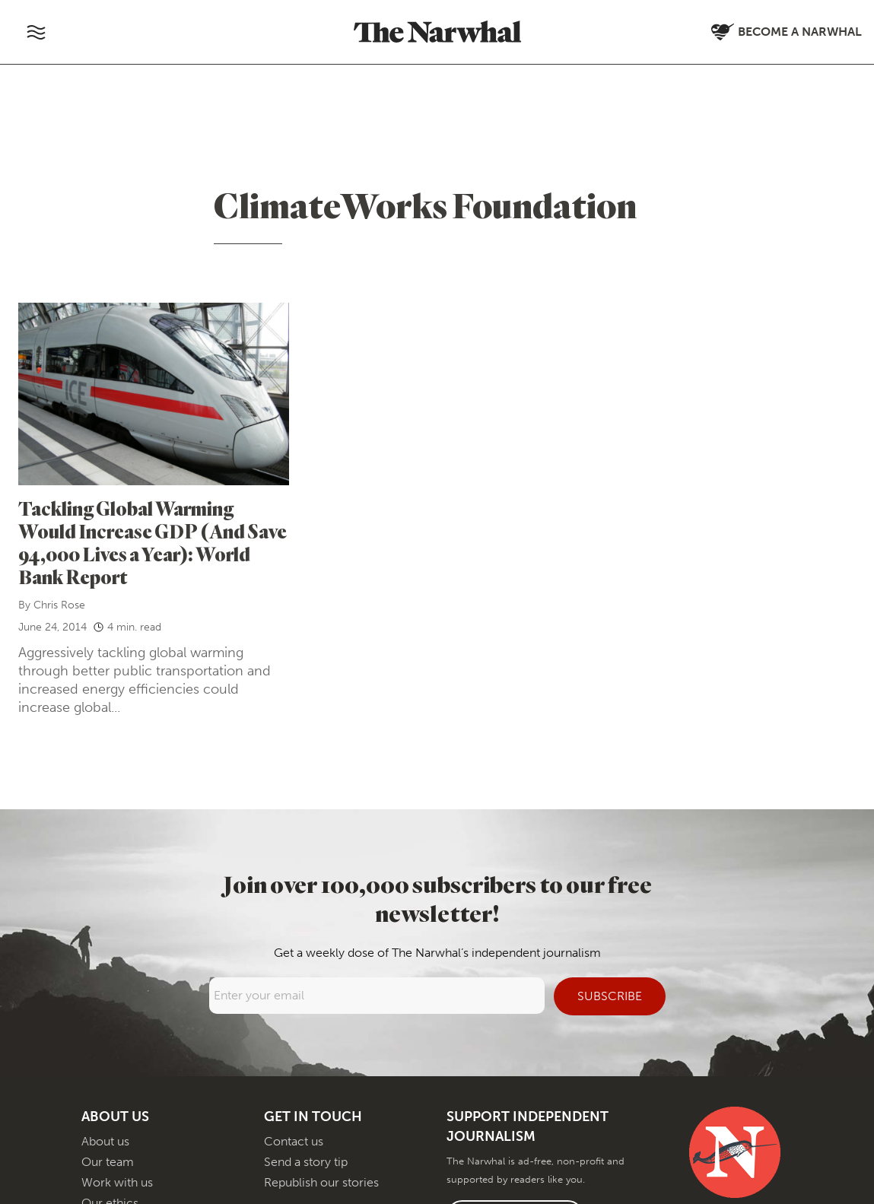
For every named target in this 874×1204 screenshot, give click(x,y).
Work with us (117, 1182)
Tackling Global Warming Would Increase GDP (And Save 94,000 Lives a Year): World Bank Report (152, 543)
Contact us (293, 1141)
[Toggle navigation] (36, 32)
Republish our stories (321, 1182)
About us (105, 1141)
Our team (107, 1162)
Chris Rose (59, 605)
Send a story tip (306, 1162)
